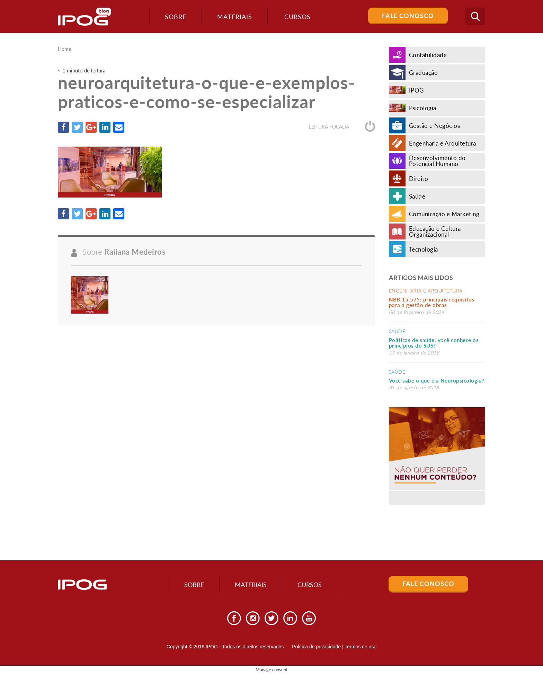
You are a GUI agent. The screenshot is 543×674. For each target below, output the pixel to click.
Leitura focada (342, 127)
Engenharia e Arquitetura (426, 291)
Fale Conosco (408, 15)
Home (64, 49)
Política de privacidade (316, 646)
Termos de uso (360, 646)
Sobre (175, 16)
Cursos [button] (297, 16)
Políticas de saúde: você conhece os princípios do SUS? (434, 343)
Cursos (309, 584)
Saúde (397, 331)
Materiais (234, 16)
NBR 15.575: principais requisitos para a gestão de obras (432, 302)
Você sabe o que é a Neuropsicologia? (436, 380)
